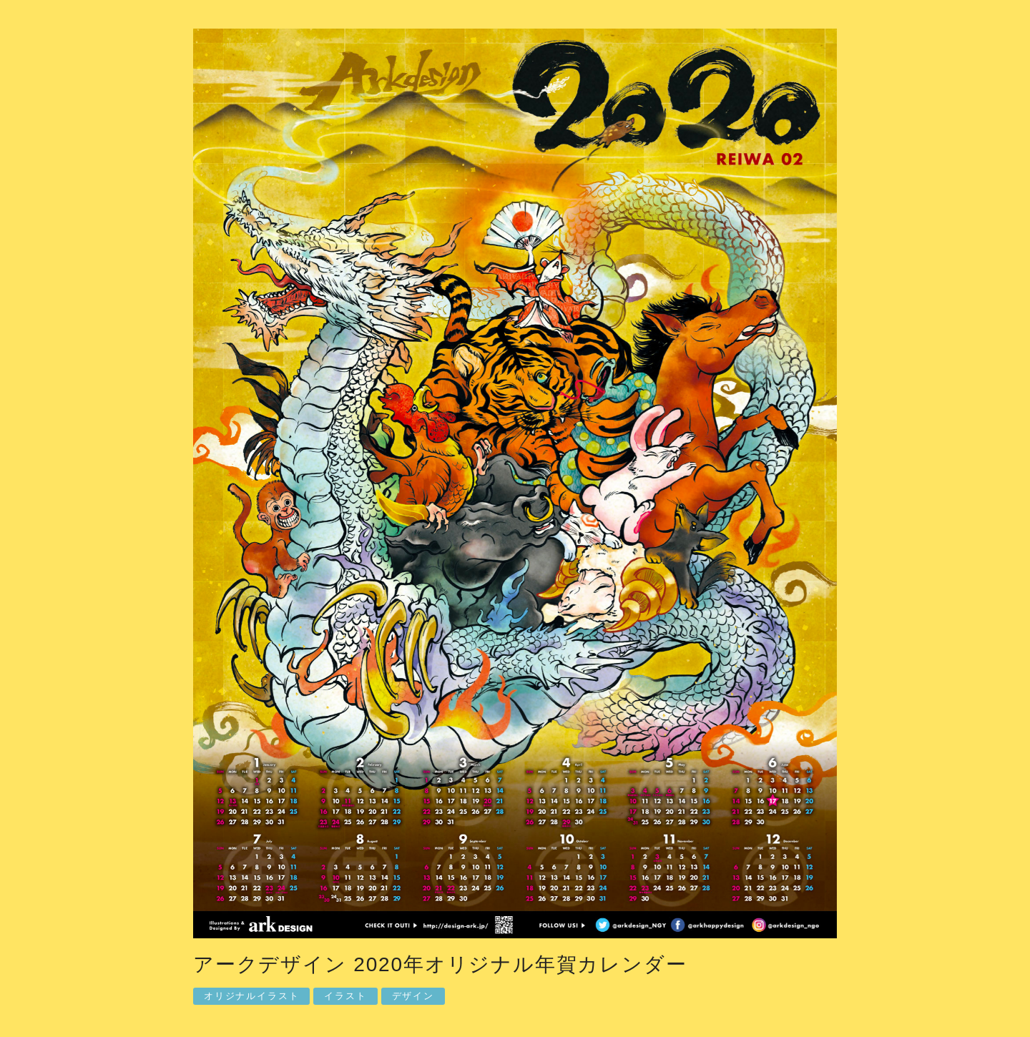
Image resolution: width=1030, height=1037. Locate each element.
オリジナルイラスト (251, 996)
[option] (515, 487)
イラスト (345, 996)
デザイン (413, 996)
